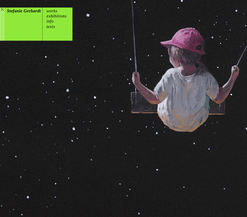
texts (51, 26)
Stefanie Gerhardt (24, 11)
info (50, 21)
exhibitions (57, 16)
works (52, 11)
